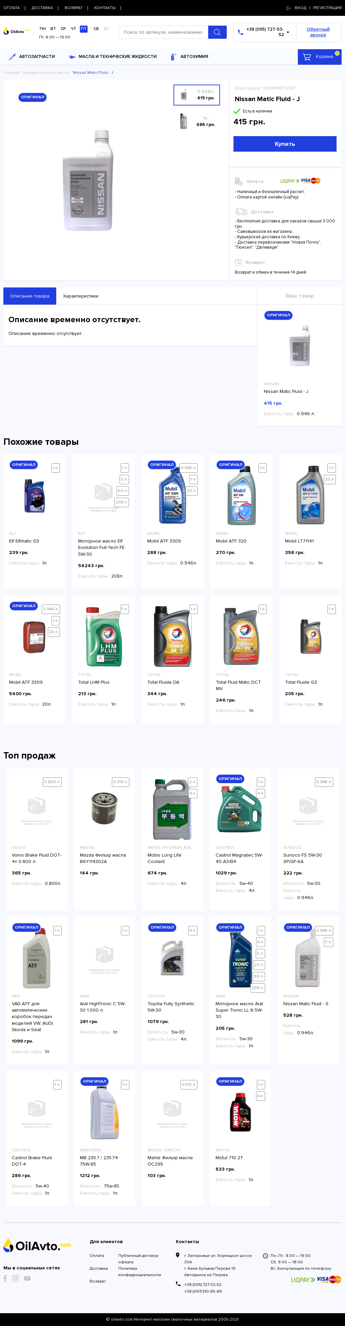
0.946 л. (188, 467)
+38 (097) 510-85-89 (203, 1291)
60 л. (123, 490)
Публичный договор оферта (138, 1259)
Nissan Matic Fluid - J (286, 391)
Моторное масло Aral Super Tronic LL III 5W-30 (239, 1010)
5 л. (124, 479)
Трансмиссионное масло (45, 72)
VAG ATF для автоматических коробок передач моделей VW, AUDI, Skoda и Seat (33, 1016)
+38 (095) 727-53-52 (202, 1284)
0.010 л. (120, 781)
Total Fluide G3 (301, 682)
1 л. (56, 467)
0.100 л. (189, 1084)
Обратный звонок (318, 32)
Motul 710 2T (229, 1158)
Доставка (99, 1268)
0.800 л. (52, 781)
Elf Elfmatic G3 (24, 541)
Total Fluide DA (163, 682)
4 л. (193, 793)
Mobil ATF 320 (231, 541)
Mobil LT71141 (299, 541)
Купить (285, 144)
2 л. (192, 781)
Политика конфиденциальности (139, 1271)
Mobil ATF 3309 (164, 541)
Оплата (97, 1255)
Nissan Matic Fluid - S (305, 1004)
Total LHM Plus (93, 682)
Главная (11, 72)
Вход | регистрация (314, 7)
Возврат (98, 1281)
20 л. (191, 490)
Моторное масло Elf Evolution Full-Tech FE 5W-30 (101, 547)
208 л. (122, 502)
